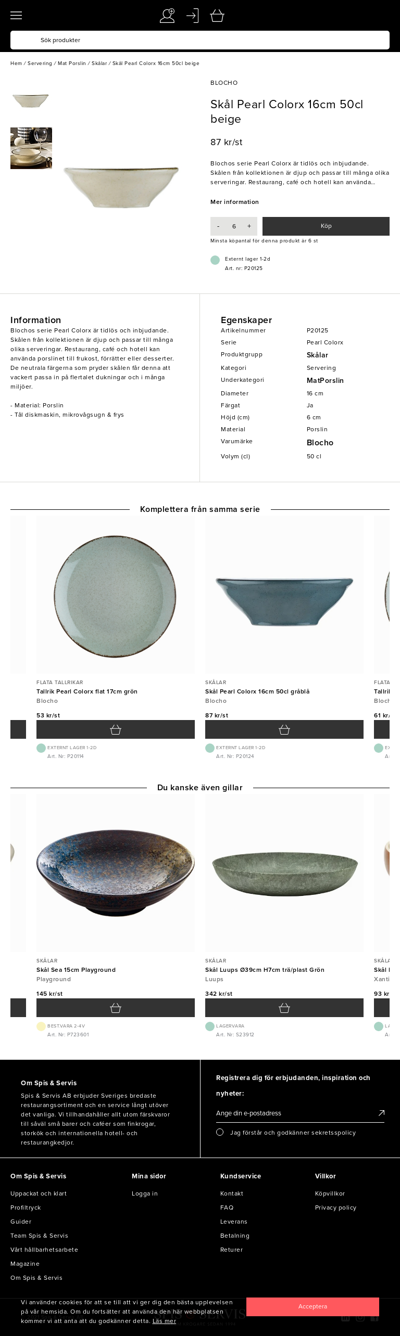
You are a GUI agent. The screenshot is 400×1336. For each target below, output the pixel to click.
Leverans (234, 1221)
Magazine (25, 1263)
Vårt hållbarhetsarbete (44, 1249)
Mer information (234, 201)
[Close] (312, 1307)
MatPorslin (325, 380)
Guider (20, 1221)
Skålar (318, 355)
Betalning (235, 1235)
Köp (326, 225)
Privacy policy (336, 1207)
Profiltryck (25, 1207)
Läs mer (165, 1321)
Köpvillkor (330, 1193)
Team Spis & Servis (39, 1235)
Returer (231, 1249)
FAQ (227, 1207)
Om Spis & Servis (36, 1277)
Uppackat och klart (38, 1193)
